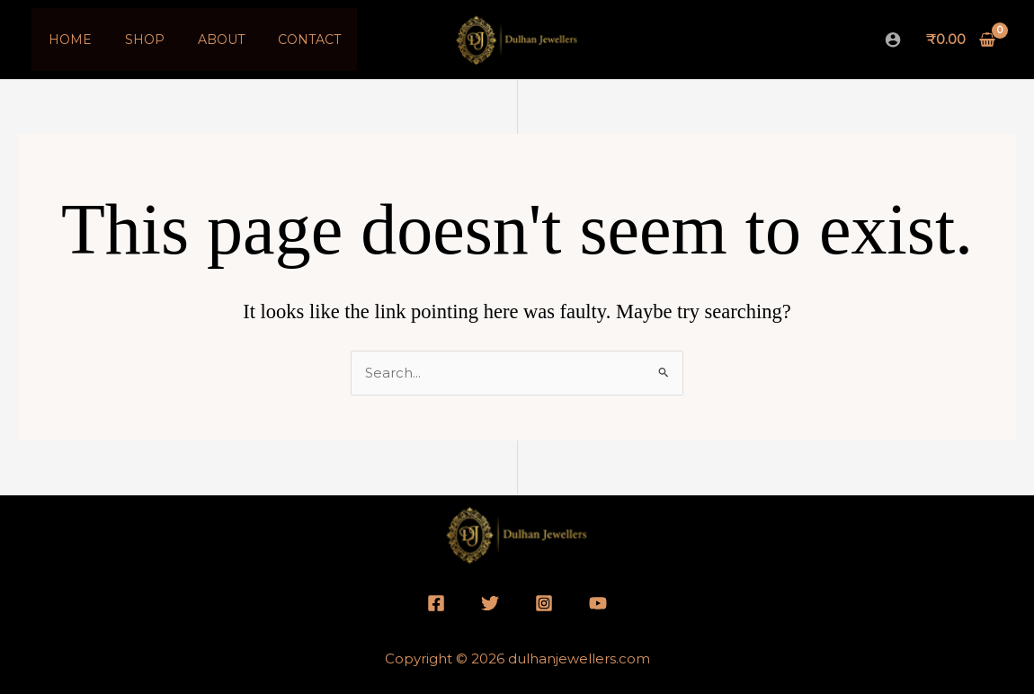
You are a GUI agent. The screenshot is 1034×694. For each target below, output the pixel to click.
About (200, 39)
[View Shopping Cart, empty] (961, 40)
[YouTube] (598, 603)
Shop (132, 39)
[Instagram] (544, 603)
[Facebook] (436, 603)
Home (65, 39)
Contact (280, 39)
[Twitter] (490, 603)
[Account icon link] (893, 39)
